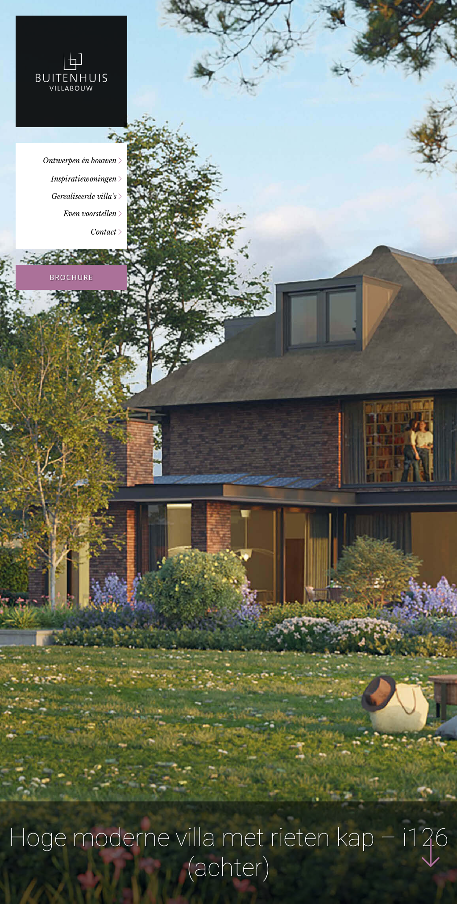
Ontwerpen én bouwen (79, 160)
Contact (103, 231)
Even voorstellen (89, 213)
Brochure (71, 277)
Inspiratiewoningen (83, 178)
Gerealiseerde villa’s (83, 196)
